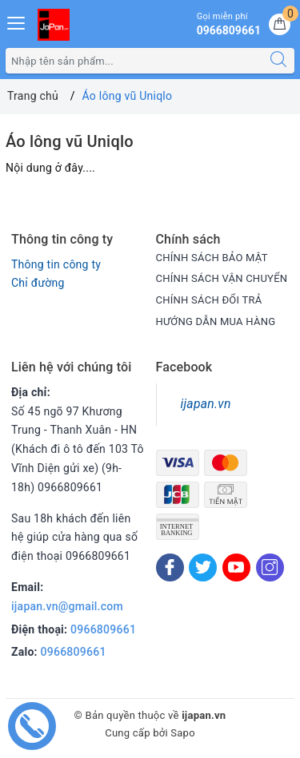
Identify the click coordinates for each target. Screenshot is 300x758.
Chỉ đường (38, 282)
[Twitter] (203, 567)
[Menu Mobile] (17, 21)
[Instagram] (270, 567)
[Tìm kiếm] (278, 60)
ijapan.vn (206, 403)
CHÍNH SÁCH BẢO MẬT (212, 258)
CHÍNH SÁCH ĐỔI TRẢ (209, 300)
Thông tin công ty (56, 264)
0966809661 (103, 629)
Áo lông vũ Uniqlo (70, 141)
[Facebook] (170, 567)
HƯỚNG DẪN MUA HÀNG (216, 321)
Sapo (182, 733)
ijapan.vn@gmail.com (67, 606)
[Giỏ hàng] (279, 24)
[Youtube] (236, 567)
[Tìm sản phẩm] (134, 60)
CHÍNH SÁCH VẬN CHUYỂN (222, 278)
